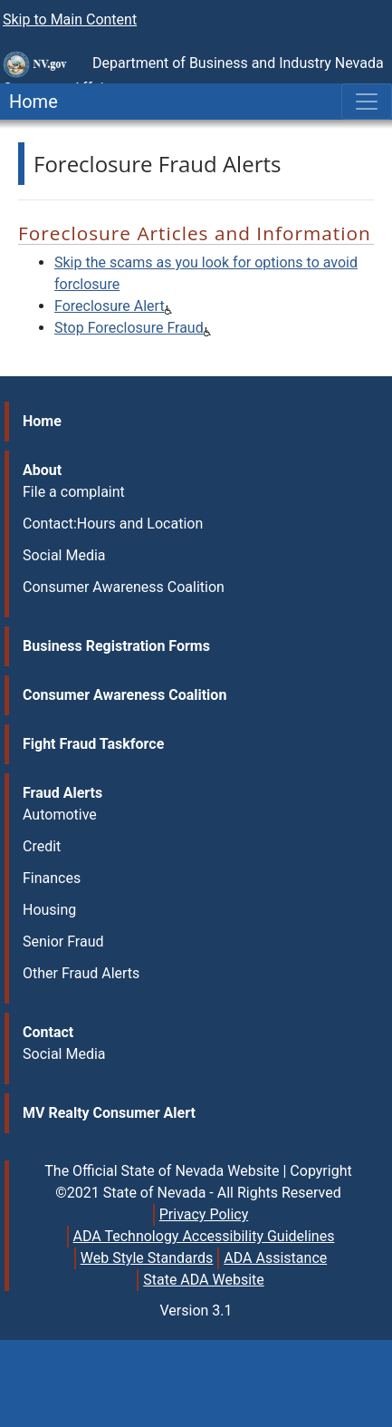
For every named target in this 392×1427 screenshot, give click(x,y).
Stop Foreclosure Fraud (129, 327)
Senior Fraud (63, 941)
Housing (49, 909)
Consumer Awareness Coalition (124, 587)
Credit (42, 846)
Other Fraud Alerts (81, 973)
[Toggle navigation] (366, 101)
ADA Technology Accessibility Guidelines (204, 1236)
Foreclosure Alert (109, 306)
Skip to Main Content (70, 19)
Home (29, 101)
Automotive (60, 814)
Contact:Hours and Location (113, 523)
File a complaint (74, 491)
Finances (52, 878)
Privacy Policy (204, 1214)
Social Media (64, 555)
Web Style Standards (147, 1258)
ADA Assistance (275, 1258)
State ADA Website (203, 1279)
